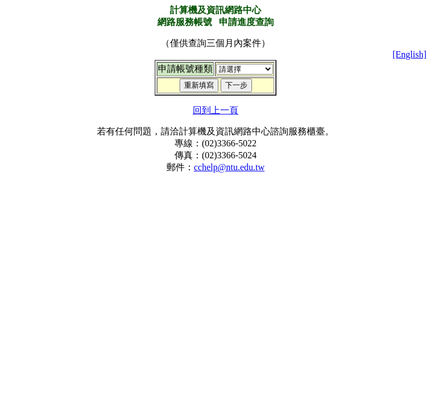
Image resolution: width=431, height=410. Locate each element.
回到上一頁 (215, 110)
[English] (409, 54)
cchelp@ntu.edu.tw (229, 167)
